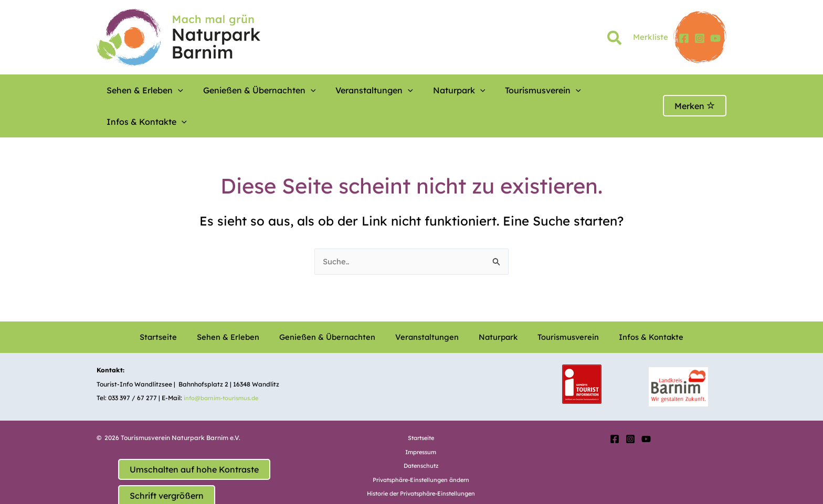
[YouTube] (715, 38)
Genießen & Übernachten (242, 90)
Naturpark (418, 90)
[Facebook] (684, 38)
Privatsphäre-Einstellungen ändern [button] (420, 449)
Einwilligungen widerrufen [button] (421, 477)
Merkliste (650, 37)
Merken (694, 90)
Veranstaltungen (345, 90)
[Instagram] (699, 38)
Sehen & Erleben (140, 90)
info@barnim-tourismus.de (225, 367)
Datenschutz (421, 435)
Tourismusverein (490, 90)
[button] (614, 40)
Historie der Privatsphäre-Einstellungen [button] (421, 463)
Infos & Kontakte (576, 90)
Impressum (420, 421)
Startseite (180, 307)
